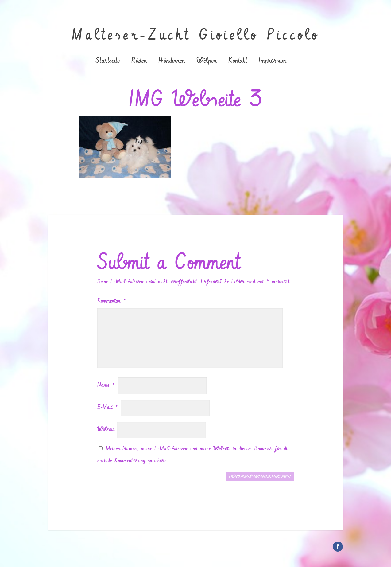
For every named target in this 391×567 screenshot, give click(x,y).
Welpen (206, 61)
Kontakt (237, 61)
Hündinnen (171, 61)
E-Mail (107, 407)
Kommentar (111, 301)
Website (105, 429)
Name (106, 385)
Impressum (272, 61)
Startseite (108, 61)
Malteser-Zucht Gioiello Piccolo (195, 35)
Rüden (139, 61)
